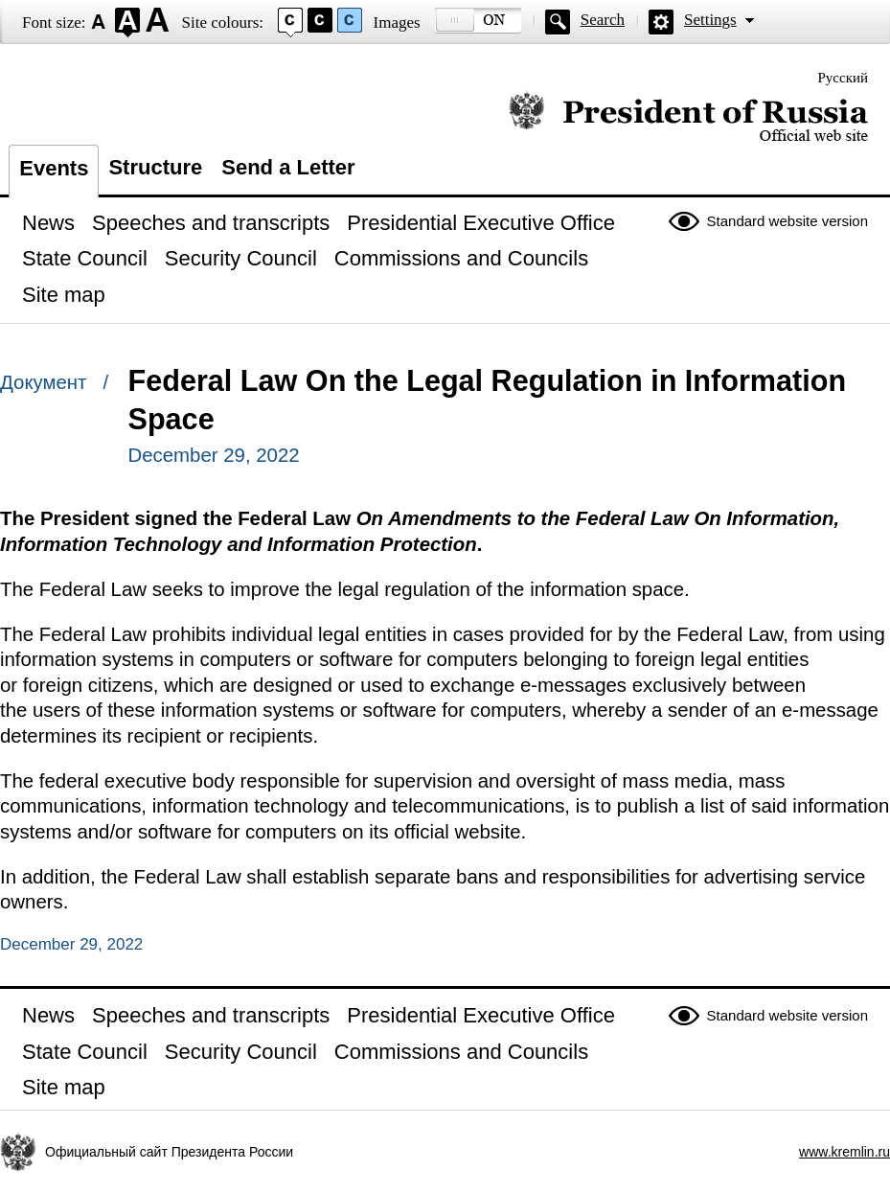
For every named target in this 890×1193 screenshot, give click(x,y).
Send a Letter (287, 167)
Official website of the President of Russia (688, 117)
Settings (710, 20)
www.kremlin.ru (844, 1151)
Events (53, 168)
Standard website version (787, 221)
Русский (843, 77)
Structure (155, 167)
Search (603, 20)
